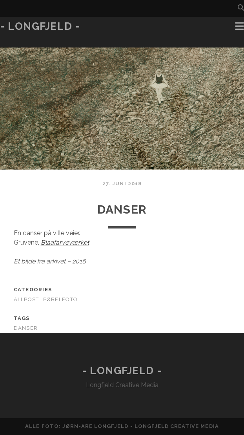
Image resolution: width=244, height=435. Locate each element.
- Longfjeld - (40, 26)
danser (26, 328)
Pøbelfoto (60, 299)
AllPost (26, 299)
